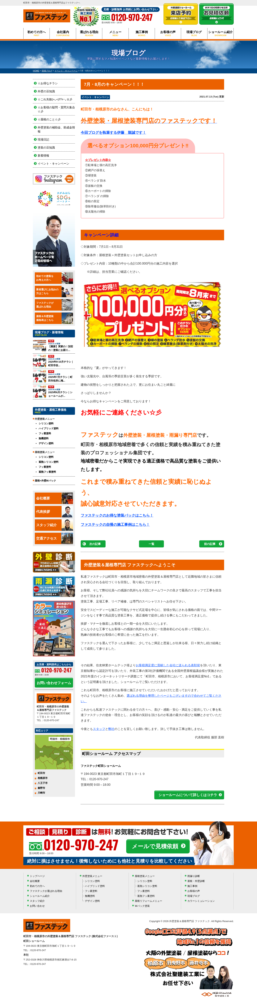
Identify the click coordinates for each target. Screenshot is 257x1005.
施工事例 (142, 33)
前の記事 (210, 544)
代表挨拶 (54, 511)
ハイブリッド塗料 (49, 428)
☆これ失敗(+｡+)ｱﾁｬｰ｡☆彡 (55, 99)
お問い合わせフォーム (54, 683)
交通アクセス (54, 538)
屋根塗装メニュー (145, 876)
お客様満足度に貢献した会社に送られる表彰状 (168, 665)
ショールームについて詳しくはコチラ (188, 795)
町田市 (41, 773)
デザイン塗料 (46, 443)
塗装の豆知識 (46, 147)
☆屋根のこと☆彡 (49, 119)
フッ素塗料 (45, 433)
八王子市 (43, 783)
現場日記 (43, 139)
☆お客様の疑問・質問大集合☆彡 (56, 109)
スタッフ (99, 729)
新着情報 (43, 155)
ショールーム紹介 (220, 33)
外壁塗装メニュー (92, 876)
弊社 (111, 729)
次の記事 (95, 544)
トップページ (37, 876)
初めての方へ (37, 33)
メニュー (115, 33)
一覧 (151, 544)
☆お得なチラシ (48, 83)
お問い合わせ (37, 905)
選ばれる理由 (89, 33)
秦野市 (41, 788)
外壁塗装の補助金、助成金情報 (56, 129)
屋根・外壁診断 (196, 881)
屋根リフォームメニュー (148, 900)
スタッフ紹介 (54, 525)
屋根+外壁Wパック (45, 480)
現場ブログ (194, 33)
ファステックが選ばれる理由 (46, 891)
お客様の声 (168, 33)
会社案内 (63, 33)
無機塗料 (44, 438)
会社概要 (54, 498)
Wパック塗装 (142, 905)
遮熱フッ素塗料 (47, 471)
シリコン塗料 (46, 423)
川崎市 (41, 792)
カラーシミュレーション (201, 900)
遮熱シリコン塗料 (49, 461)
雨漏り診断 (193, 876)
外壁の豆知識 (46, 91)
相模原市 (43, 778)
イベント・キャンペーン (95, 97)
